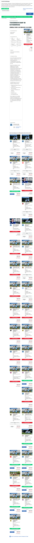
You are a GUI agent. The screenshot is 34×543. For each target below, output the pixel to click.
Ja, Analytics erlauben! (5, 8)
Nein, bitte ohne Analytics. (5, 10)
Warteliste (12, 153)
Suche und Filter (4, 18)
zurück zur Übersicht (13, 18)
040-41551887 (17, 127)
